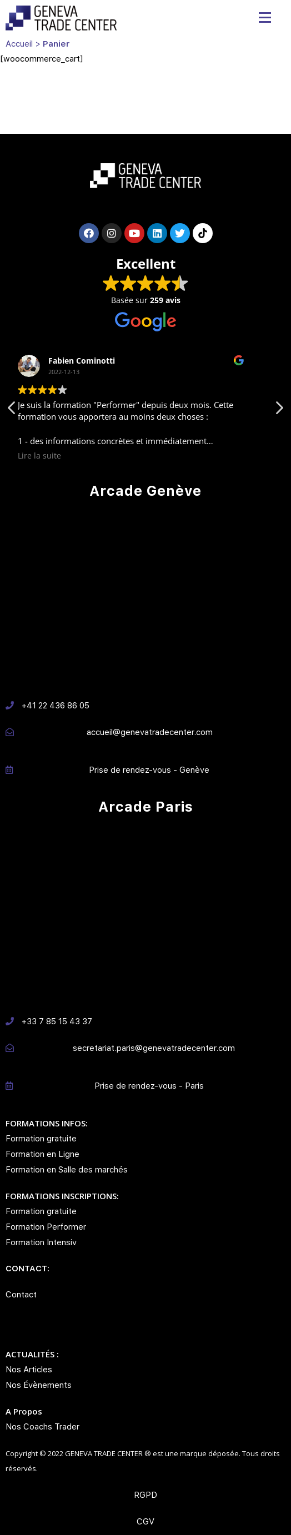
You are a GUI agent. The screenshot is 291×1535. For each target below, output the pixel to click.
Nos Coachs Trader (42, 1427)
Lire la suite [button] (54, 456)
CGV (145, 1522)
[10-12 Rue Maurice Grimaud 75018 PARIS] (145, 914)
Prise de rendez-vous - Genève (149, 770)
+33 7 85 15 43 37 (57, 1021)
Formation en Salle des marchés (67, 1170)
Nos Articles (29, 1370)
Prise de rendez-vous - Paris (149, 1086)
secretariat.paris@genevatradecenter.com (154, 1048)
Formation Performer (46, 1227)
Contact (21, 1295)
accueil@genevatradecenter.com (150, 732)
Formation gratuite (41, 1139)
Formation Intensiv (41, 1242)
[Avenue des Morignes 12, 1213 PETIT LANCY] (145, 598)
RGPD (145, 1495)
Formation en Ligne (42, 1154)
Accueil (19, 44)
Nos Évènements (39, 1385)
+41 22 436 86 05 (55, 706)
